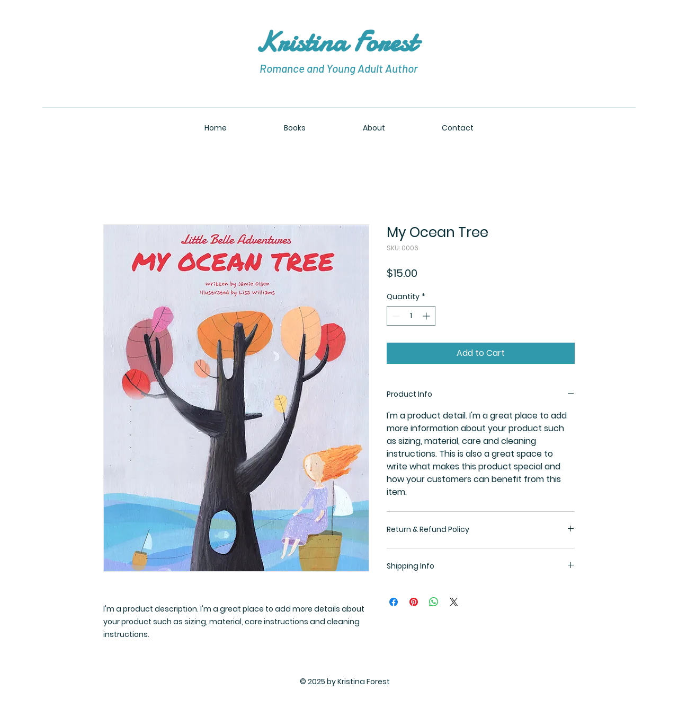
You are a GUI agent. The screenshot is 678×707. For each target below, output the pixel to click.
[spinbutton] (411, 316)
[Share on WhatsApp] (433, 602)
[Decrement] (395, 316)
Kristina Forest (339, 42)
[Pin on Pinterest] (413, 602)
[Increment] (427, 316)
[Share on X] (454, 602)
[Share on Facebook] (393, 602)
